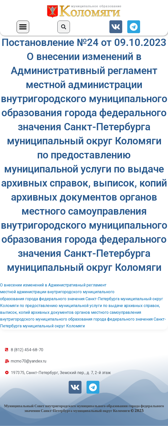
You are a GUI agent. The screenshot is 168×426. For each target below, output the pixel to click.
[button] (23, 27)
